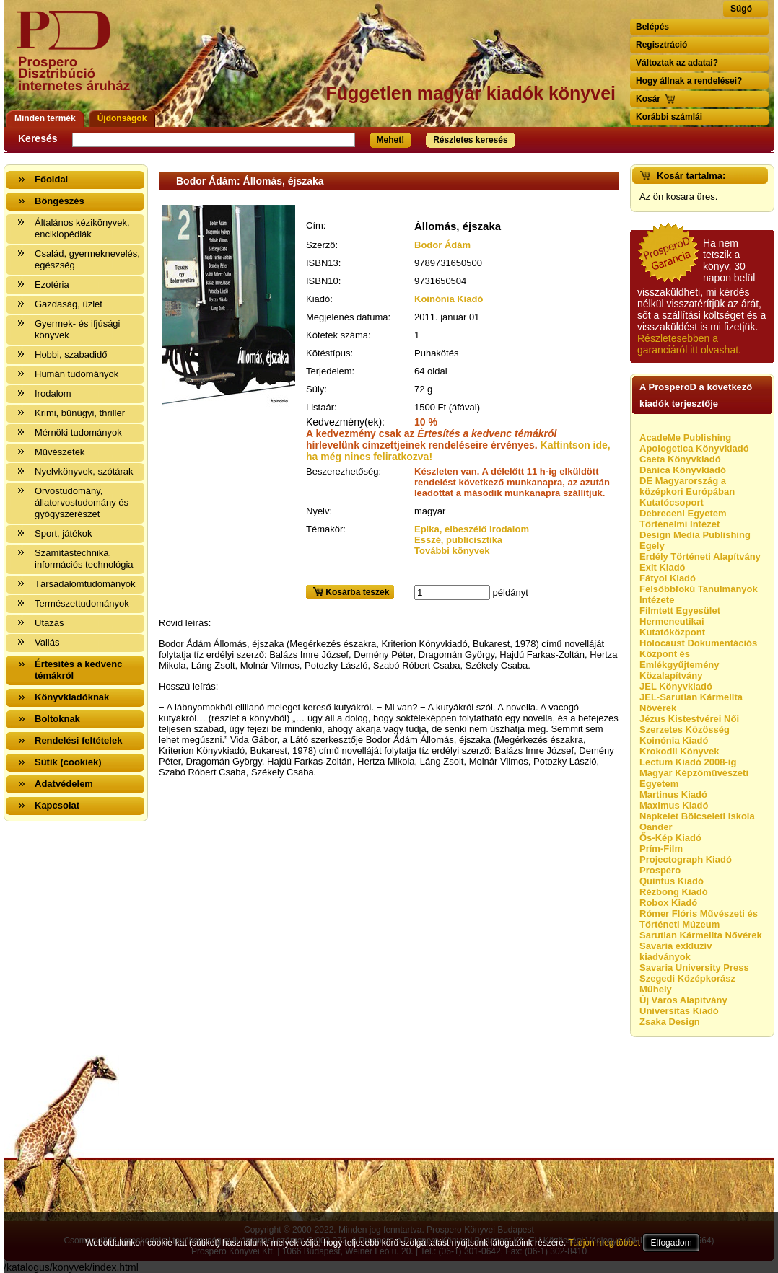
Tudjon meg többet (604, 1243)
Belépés (652, 27)
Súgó (741, 9)
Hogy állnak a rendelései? (689, 81)
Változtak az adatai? (677, 63)
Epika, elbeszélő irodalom (471, 529)
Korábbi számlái (669, 117)
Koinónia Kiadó (448, 299)
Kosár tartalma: (691, 175)
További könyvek (452, 550)
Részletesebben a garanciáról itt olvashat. (689, 344)
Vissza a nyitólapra (77, 59)
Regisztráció (661, 45)
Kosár (648, 99)
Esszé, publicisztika (458, 539)
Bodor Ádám (442, 244)
